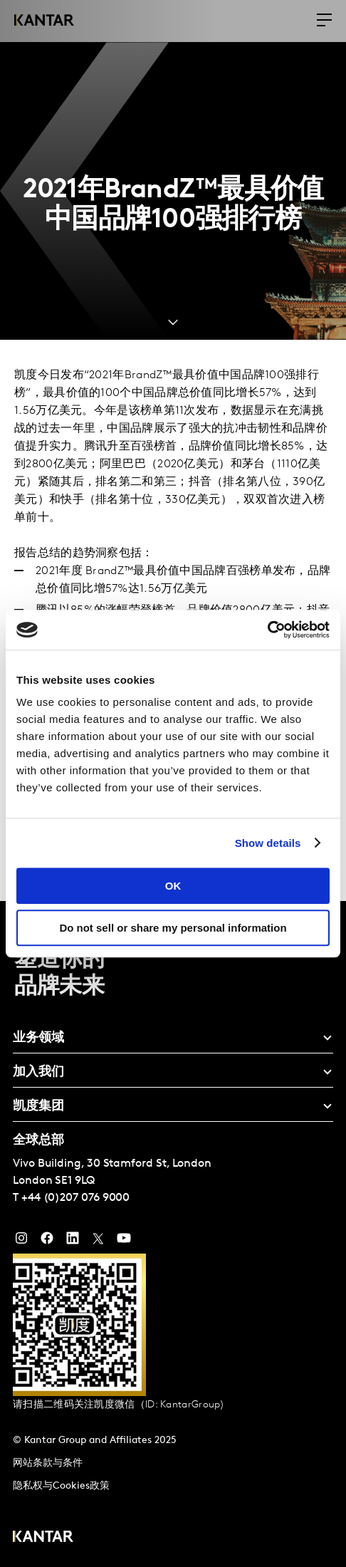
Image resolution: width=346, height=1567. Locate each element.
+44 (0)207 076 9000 (75, 1198)
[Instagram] (21, 1241)
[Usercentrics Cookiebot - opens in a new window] (267, 629)
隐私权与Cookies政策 (61, 1486)
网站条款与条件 (48, 1463)
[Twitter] (98, 1241)
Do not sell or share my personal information (172, 928)
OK (173, 886)
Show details (268, 843)
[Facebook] (47, 1241)
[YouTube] (72, 1241)
